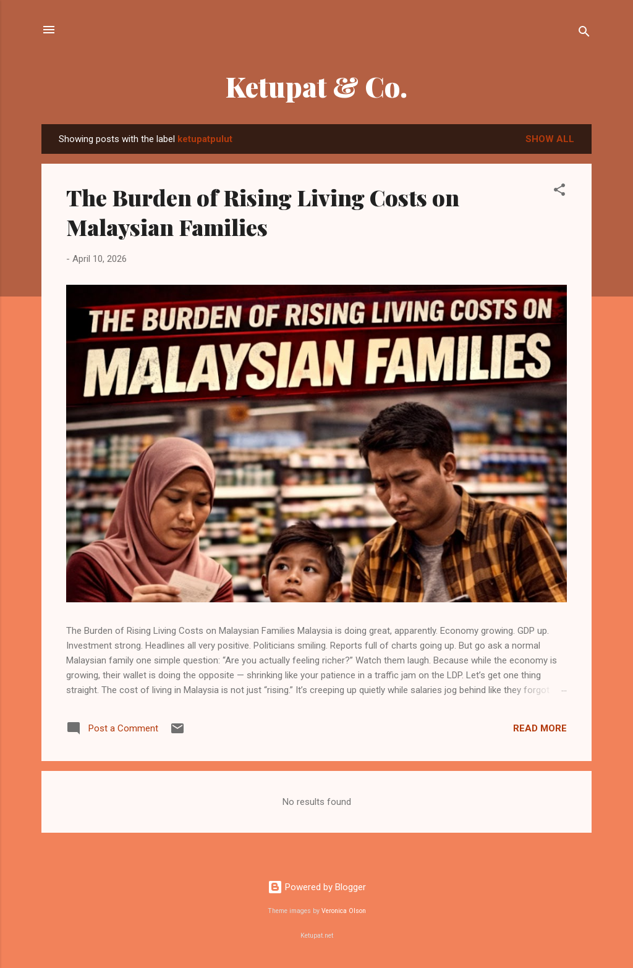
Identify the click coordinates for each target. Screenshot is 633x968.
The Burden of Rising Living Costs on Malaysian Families (262, 212)
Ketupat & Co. (316, 86)
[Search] (584, 34)
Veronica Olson (343, 911)
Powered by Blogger (317, 887)
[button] (559, 191)
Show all (549, 139)
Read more (540, 728)
